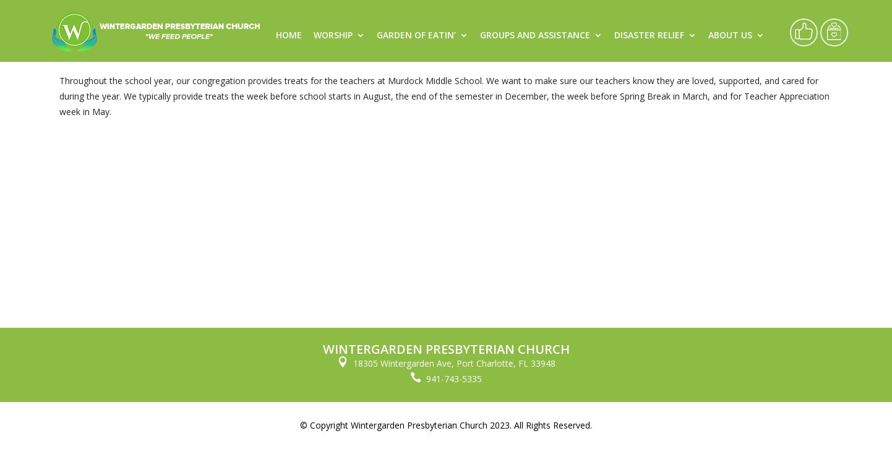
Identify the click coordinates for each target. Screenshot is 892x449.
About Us (730, 36)
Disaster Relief (649, 36)
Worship (333, 36)
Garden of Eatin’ (416, 36)
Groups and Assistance (535, 36)
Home (289, 36)
